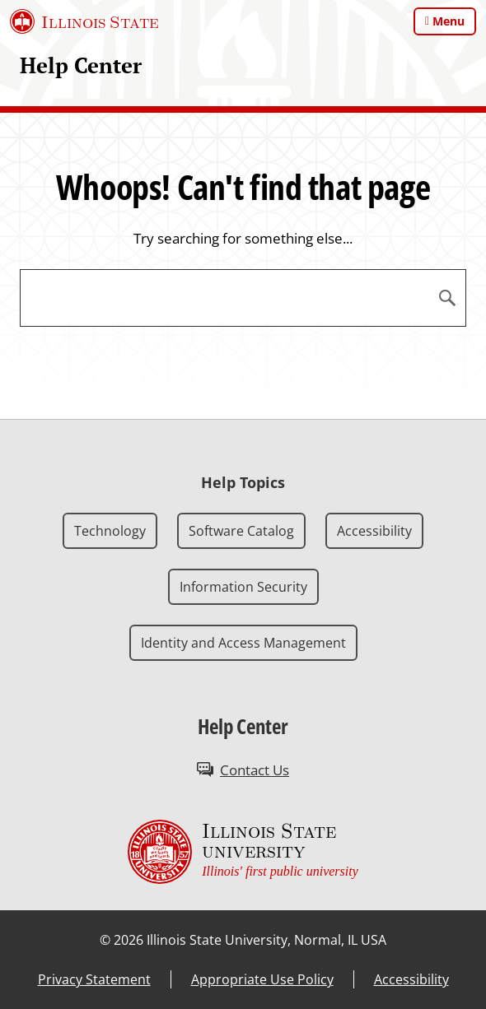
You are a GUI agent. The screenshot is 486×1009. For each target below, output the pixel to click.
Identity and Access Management (243, 643)
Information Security (243, 587)
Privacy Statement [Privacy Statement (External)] (94, 979)
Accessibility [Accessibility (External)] (411, 979)
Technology (110, 531)
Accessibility (374, 531)
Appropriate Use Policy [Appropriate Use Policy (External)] (262, 979)
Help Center (81, 65)
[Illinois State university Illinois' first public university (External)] (243, 852)
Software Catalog (241, 531)
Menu (448, 21)
